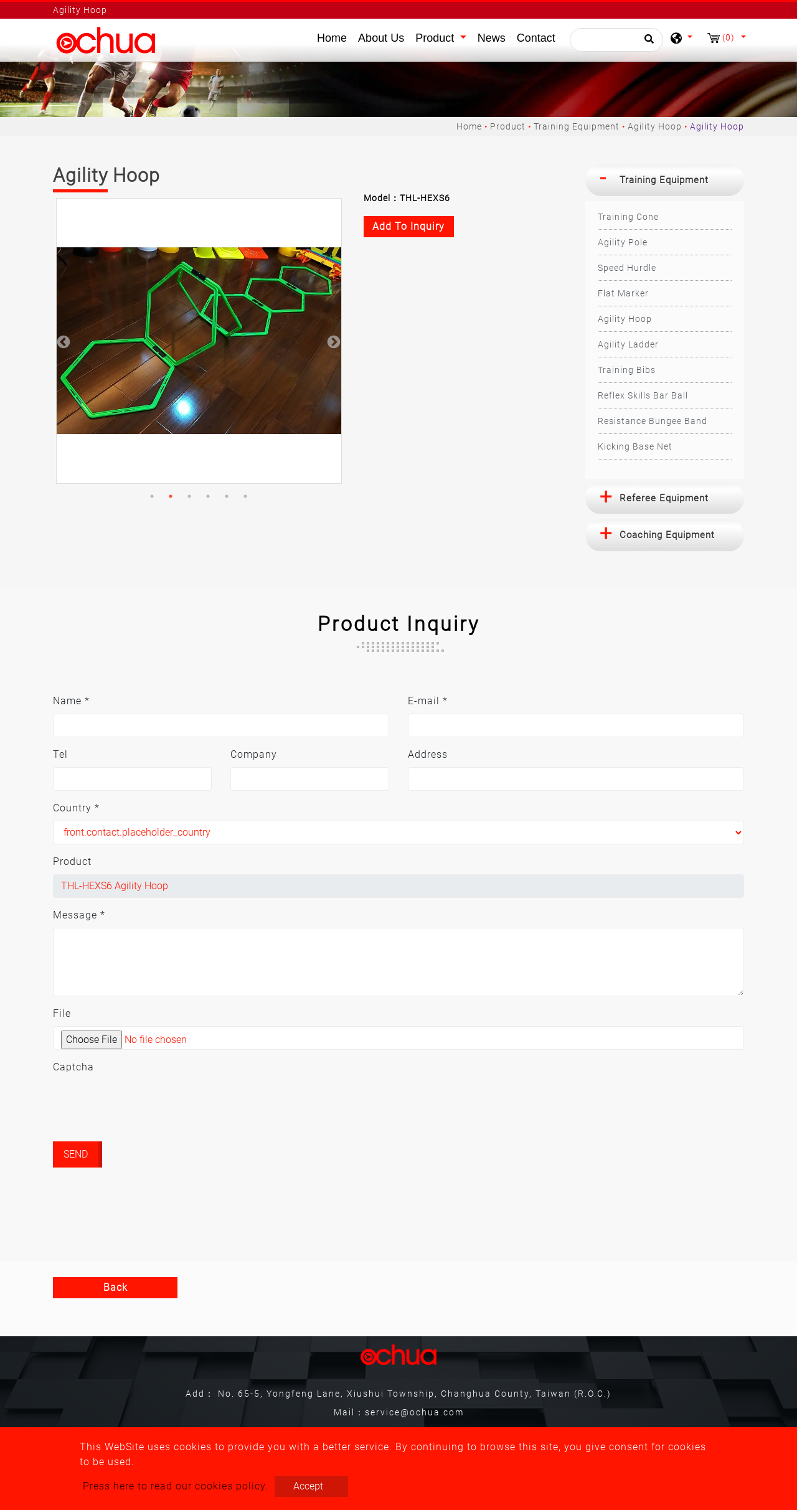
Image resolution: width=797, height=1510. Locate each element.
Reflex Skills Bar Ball (643, 395)
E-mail (428, 701)
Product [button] (436, 38)
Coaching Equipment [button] (667, 534)
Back (115, 1287)
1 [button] (152, 496)
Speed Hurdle (627, 268)
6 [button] (245, 496)
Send (76, 1154)
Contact (536, 38)
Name (71, 701)
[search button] (647, 43)
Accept (308, 1486)
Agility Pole (623, 242)
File (62, 1013)
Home (334, 36)
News (492, 38)
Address (428, 754)
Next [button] (332, 341)
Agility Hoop (655, 126)
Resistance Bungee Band (652, 421)
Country (76, 808)
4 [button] (208, 496)
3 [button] (189, 496)
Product (508, 126)
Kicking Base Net (635, 446)
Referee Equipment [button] (664, 498)
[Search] (616, 40)
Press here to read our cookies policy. (175, 1486)
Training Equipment (577, 126)
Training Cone (628, 217)
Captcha (73, 1067)
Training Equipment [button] (664, 180)
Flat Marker (623, 293)
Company (253, 754)
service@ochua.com (414, 1412)
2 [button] (170, 496)
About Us (381, 38)
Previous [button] (62, 341)
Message (79, 915)
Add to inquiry (408, 226)
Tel (60, 754)
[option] (199, 341)
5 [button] (226, 496)
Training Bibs (627, 370)
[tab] (664, 180)
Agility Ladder (628, 344)
